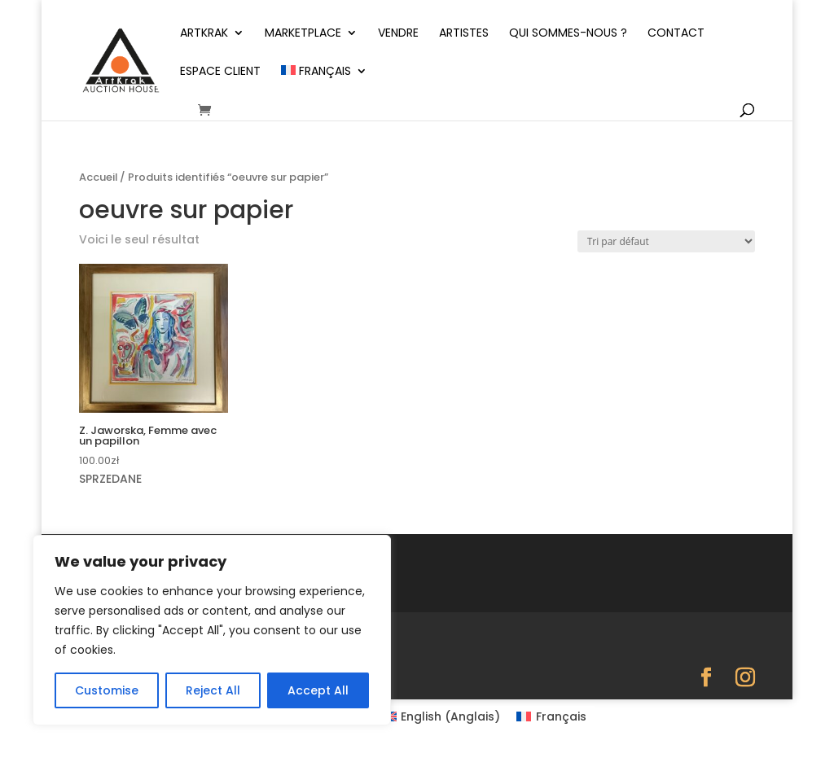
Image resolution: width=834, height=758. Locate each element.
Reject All (213, 690)
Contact (676, 34)
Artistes (464, 34)
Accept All (318, 690)
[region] (212, 630)
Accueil (98, 177)
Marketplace (303, 34)
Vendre (398, 34)
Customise (106, 690)
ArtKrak (204, 34)
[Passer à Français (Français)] (551, 716)
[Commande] (666, 241)
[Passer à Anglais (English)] (441, 716)
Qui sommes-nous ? (568, 34)
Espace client (220, 72)
